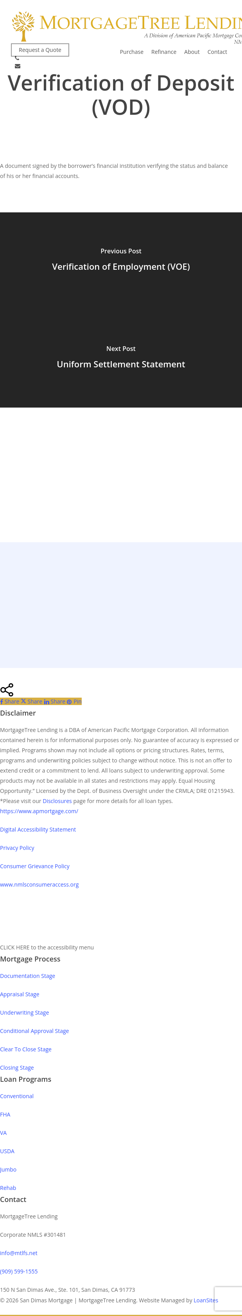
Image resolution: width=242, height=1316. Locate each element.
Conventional (17, 1096)
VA (3, 1132)
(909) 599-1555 (19, 1271)
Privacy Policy (17, 847)
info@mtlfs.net (19, 1253)
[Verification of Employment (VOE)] (121, 261)
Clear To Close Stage (26, 1049)
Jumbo (8, 1169)
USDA (7, 1151)
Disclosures (57, 801)
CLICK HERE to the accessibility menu (47, 947)
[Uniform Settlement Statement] (121, 359)
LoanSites (206, 1300)
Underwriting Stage (24, 1012)
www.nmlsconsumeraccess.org (39, 884)
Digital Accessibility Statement (38, 829)
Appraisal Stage (19, 994)
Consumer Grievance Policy (35, 866)
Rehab (8, 1187)
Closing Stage (17, 1067)
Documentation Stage (27, 975)
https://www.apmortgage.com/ (39, 811)
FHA (5, 1114)
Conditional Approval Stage (34, 1031)
